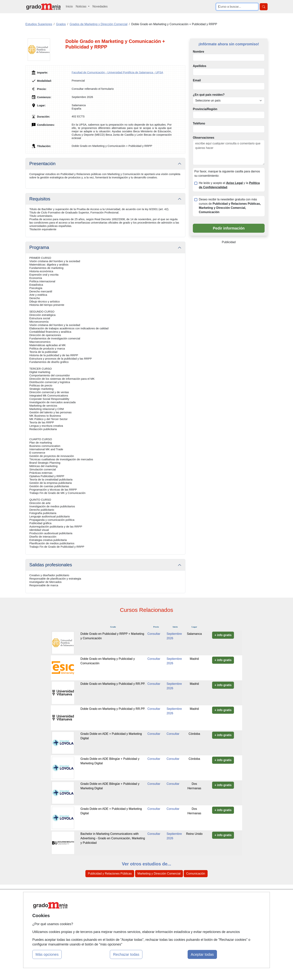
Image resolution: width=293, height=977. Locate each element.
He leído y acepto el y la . (229, 185)
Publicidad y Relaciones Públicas (110, 873)
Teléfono (199, 123)
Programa (39, 247)
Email (197, 80)
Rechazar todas (126, 954)
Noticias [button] (81, 6)
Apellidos (199, 66)
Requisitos (39, 198)
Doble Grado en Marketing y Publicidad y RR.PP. (113, 683)
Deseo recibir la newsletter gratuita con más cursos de (230, 206)
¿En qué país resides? (209, 94)
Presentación (42, 163)
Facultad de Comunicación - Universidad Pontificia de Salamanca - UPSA (117, 72)
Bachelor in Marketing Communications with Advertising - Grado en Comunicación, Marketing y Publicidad (113, 838)
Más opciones (47, 954)
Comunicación (195, 873)
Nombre (198, 51)
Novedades (100, 6)
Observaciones (203, 137)
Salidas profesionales (50, 564)
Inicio (69, 6)
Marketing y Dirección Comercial (159, 873)
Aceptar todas (202, 954)
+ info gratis (223, 635)
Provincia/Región (205, 109)
